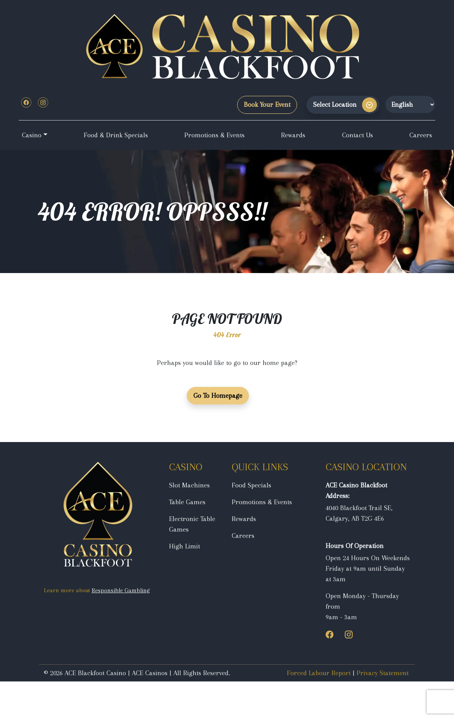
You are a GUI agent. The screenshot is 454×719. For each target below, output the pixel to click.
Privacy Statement (383, 673)
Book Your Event (267, 104)
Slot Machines (189, 485)
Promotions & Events (214, 135)
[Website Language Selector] (410, 104)
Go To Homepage (217, 395)
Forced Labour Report (319, 673)
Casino (31, 135)
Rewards (293, 135)
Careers (420, 135)
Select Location (335, 104)
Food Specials (251, 485)
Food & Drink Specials (116, 135)
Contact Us (357, 135)
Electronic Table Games (192, 524)
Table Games (187, 502)
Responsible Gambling (121, 590)
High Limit (184, 546)
